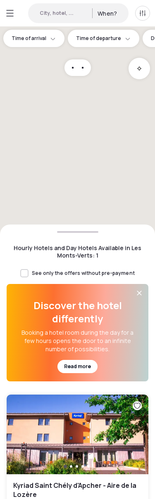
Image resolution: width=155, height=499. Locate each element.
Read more (77, 366)
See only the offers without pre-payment (83, 273)
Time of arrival (34, 38)
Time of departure (103, 38)
